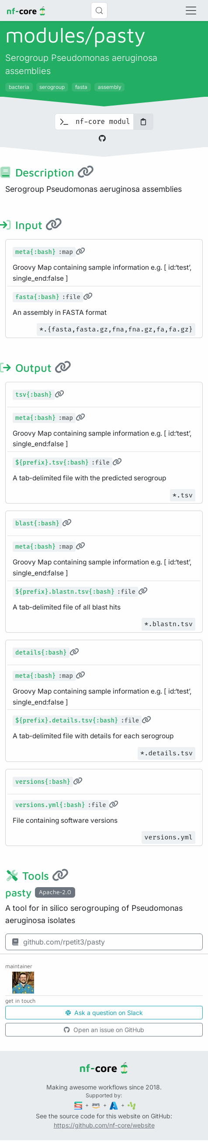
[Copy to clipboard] (143, 121)
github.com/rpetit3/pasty (58, 942)
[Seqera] (79, 1105)
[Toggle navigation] (191, 10)
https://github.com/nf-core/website (104, 1125)
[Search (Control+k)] (99, 10)
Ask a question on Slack (104, 1012)
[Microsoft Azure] (114, 1105)
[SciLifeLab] (132, 1105)
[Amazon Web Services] (96, 1105)
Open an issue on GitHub (104, 1029)
